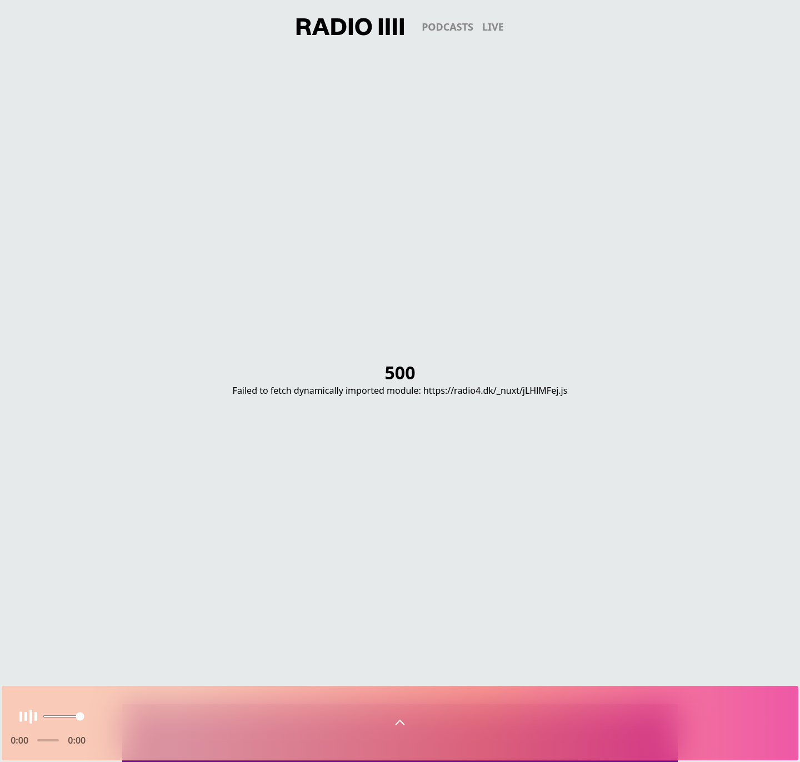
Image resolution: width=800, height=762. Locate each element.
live (493, 26)
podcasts (447, 26)
